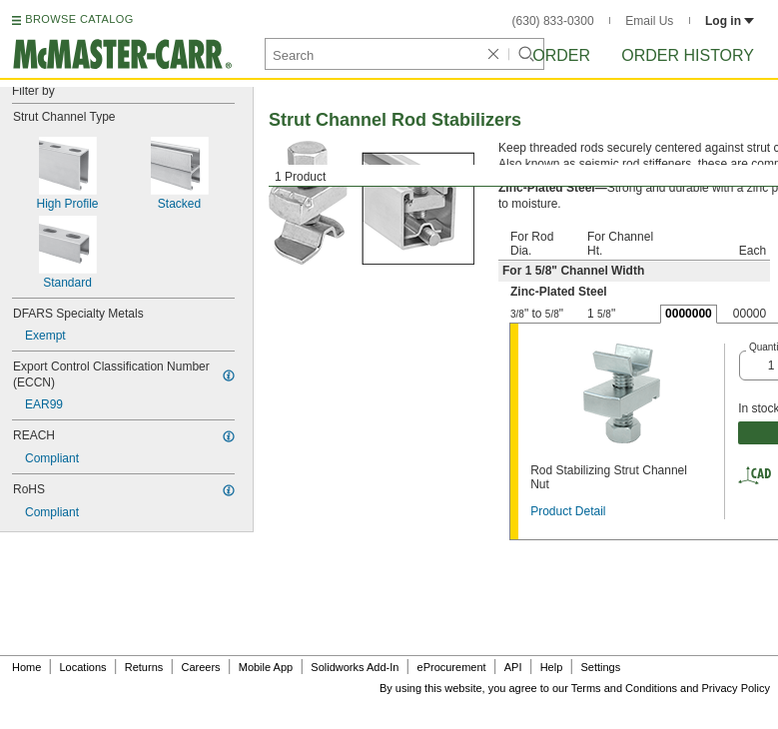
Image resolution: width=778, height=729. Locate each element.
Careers (200, 667)
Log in (729, 21)
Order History (687, 55)
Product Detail (567, 511)
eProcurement (451, 667)
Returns (144, 667)
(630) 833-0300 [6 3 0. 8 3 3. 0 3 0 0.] (553, 21)
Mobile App (266, 667)
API (513, 667)
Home (26, 667)
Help (551, 667)
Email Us (649, 21)
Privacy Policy (736, 688)
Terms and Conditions (624, 688)
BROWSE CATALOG (79, 19)
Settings (600, 667)
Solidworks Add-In (354, 667)
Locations (83, 667)
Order (561, 55)
